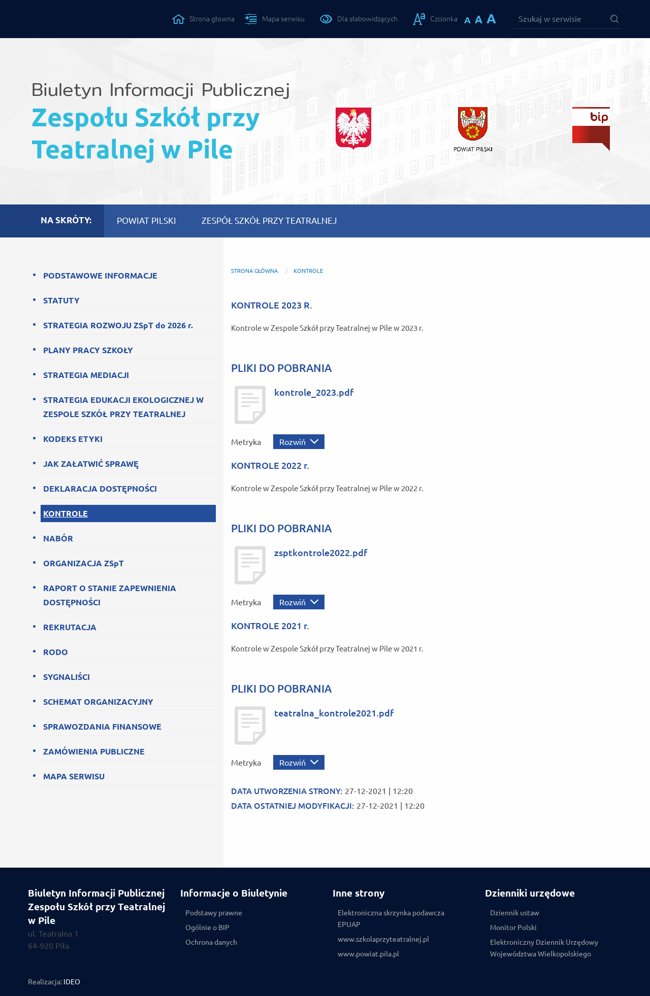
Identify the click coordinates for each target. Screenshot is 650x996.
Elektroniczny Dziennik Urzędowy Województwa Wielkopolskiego (544, 948)
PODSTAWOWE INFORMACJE (100, 275)
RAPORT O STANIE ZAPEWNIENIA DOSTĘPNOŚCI (109, 595)
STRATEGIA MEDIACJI (86, 375)
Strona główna (254, 271)
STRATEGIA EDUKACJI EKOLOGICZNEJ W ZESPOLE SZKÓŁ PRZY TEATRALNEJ (123, 407)
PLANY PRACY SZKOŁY (88, 350)
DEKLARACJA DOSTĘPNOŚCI (100, 488)
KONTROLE (65, 513)
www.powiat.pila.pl (368, 954)
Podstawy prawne (213, 913)
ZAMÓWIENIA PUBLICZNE (94, 751)
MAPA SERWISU (74, 776)
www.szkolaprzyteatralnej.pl (383, 939)
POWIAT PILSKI (146, 220)
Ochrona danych (211, 942)
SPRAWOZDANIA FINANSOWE (102, 726)
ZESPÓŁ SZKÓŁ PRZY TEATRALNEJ (269, 220)
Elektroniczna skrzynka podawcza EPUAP (391, 919)
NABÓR (58, 538)
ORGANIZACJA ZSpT (83, 563)
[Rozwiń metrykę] (298, 441)
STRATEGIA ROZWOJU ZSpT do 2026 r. (118, 325)
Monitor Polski (513, 927)
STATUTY (61, 300)
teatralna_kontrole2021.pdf (334, 713)
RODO (55, 652)
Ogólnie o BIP (207, 927)
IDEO (71, 982)
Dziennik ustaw (514, 913)
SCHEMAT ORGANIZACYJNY (98, 701)
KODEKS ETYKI (73, 438)
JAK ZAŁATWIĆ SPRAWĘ (91, 463)
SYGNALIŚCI (66, 676)
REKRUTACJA (69, 627)
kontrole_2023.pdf (313, 392)
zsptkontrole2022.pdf (320, 553)
